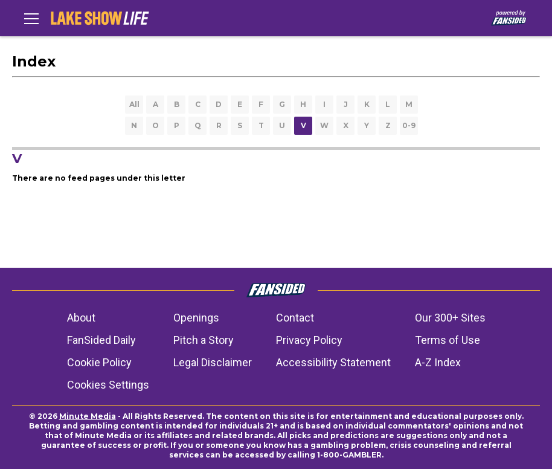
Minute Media (87, 416)
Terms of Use (447, 340)
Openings (196, 317)
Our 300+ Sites (450, 317)
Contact (295, 317)
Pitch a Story (203, 340)
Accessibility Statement (333, 362)
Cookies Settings (108, 384)
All (134, 104)
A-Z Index (438, 362)
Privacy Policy (309, 340)
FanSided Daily (101, 340)
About (81, 317)
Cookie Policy (99, 362)
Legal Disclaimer (212, 362)
